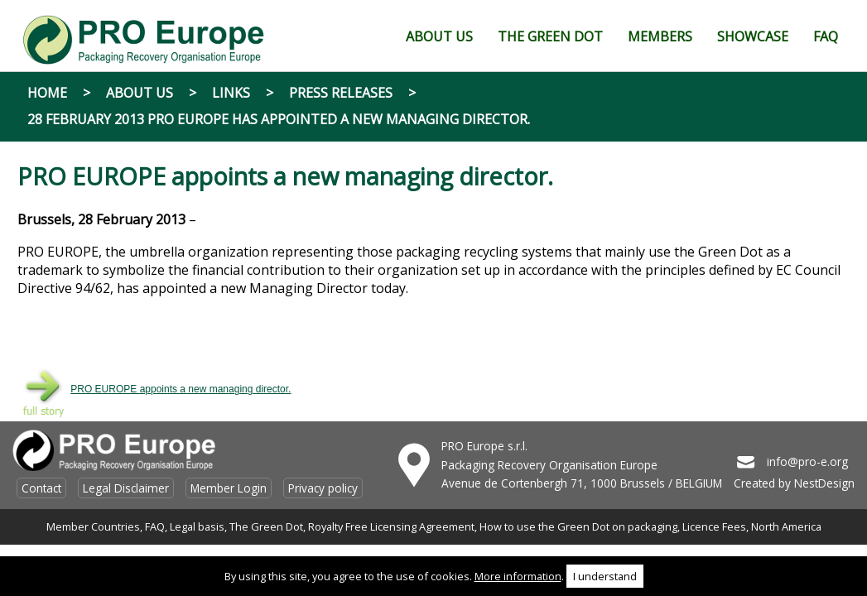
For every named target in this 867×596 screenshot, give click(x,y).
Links (231, 93)
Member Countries (93, 526)
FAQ (155, 526)
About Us (139, 93)
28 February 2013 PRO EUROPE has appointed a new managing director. (278, 119)
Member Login (228, 488)
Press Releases (341, 93)
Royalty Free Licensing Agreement (391, 526)
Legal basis (197, 526)
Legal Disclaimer (126, 488)
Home (47, 93)
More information (517, 576)
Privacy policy (323, 488)
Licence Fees (714, 526)
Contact (41, 488)
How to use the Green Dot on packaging (578, 526)
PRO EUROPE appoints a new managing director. (180, 389)
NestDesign (824, 483)
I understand (605, 576)
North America (786, 526)
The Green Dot (266, 526)
